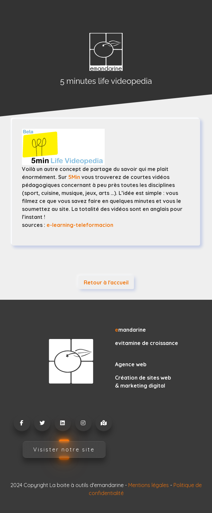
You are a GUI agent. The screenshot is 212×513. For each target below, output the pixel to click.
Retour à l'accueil (106, 282)
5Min (74, 177)
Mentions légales (148, 485)
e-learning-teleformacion (79, 225)
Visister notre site (64, 449)
